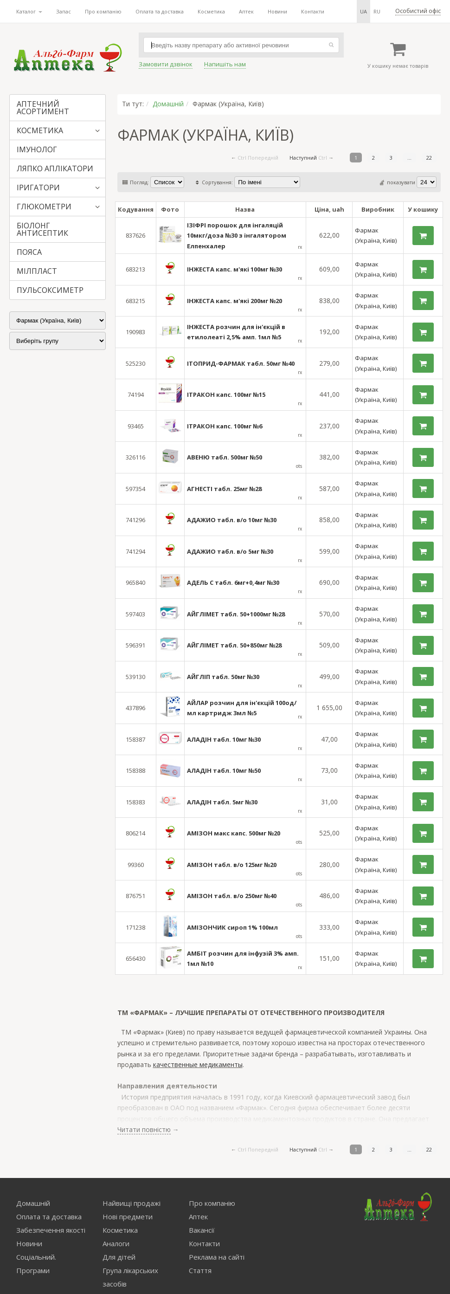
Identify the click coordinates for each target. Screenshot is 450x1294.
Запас (63, 11)
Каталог (29, 11)
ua (363, 11)
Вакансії (202, 1230)
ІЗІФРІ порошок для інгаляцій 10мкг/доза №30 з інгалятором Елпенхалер (236, 235)
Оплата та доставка (159, 11)
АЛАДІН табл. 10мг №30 (224, 739)
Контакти (312, 11)
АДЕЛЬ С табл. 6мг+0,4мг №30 (233, 582)
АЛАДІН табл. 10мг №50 (224, 770)
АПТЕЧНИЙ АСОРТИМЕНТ (43, 107)
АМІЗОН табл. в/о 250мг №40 (231, 896)
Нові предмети (128, 1216)
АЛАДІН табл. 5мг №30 (222, 802)
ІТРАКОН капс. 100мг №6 (224, 426)
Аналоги (116, 1243)
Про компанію (103, 11)
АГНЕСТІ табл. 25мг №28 (224, 489)
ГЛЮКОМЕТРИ (44, 206)
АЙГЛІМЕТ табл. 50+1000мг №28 (236, 614)
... (409, 157)
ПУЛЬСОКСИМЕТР (50, 290)
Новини (277, 11)
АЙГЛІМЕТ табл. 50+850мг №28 (234, 645)
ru (376, 11)
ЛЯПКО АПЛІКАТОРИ (55, 168)
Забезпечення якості (50, 1230)
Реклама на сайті (216, 1257)
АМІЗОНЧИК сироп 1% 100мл (232, 927)
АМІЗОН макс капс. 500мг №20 (233, 833)
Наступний (303, 157)
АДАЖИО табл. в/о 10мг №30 (231, 520)
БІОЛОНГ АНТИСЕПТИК (42, 229)
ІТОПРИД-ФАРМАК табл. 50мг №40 (241, 363)
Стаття (200, 1270)
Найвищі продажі (132, 1203)
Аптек (246, 11)
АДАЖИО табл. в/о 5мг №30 (230, 551)
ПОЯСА (29, 252)
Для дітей (119, 1257)
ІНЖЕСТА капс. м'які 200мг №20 (234, 301)
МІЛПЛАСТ (37, 271)
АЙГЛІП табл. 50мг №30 (223, 677)
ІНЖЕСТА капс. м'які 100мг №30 (234, 269)
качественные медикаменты (198, 1064)
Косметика (211, 11)
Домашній (168, 103)
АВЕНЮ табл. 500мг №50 (224, 457)
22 (429, 157)
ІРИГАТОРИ (38, 187)
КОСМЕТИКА (40, 130)
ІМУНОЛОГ (37, 149)
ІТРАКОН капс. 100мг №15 (226, 394)
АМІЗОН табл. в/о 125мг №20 (231, 865)
